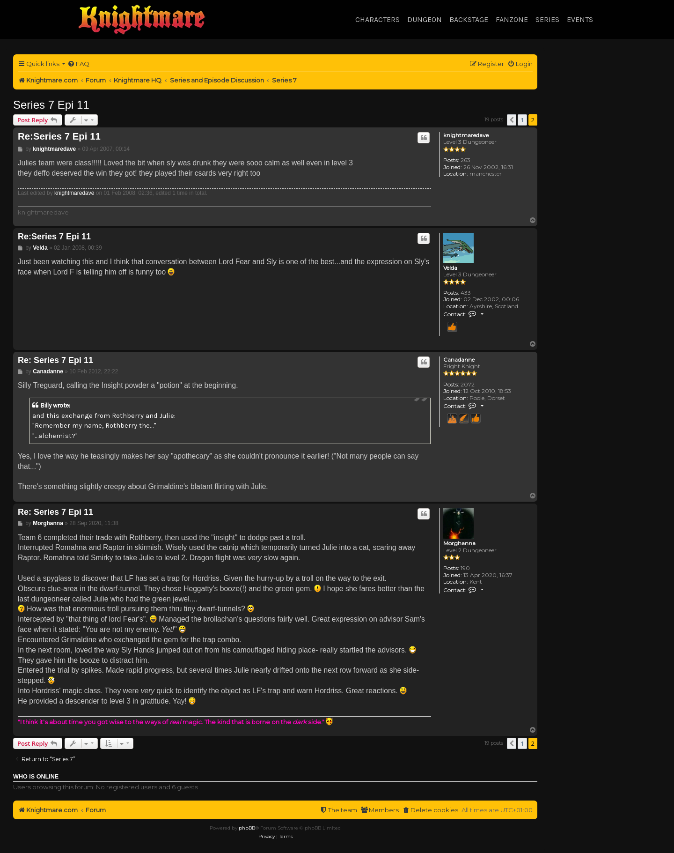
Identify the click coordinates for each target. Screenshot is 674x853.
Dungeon (424, 19)
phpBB (247, 828)
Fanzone (512, 19)
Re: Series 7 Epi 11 (55, 360)
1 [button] (522, 120)
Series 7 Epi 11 (51, 104)
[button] (511, 120)
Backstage (468, 19)
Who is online (36, 776)
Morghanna (459, 543)
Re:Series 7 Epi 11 (59, 136)
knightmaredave (466, 135)
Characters (377, 19)
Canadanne (459, 359)
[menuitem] (78, 64)
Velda (450, 268)
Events (580, 19)
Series (547, 19)
